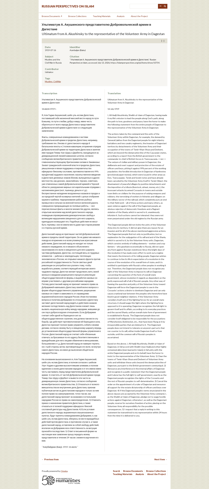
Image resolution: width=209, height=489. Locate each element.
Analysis (121, 16)
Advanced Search (160, 6)
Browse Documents (51, 16)
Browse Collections (77, 16)
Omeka (64, 471)
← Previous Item (50, 459)
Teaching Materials (102, 16)
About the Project (139, 16)
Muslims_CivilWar (53, 81)
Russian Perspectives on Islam (68, 6)
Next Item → (160, 459)
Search (165, 6)
